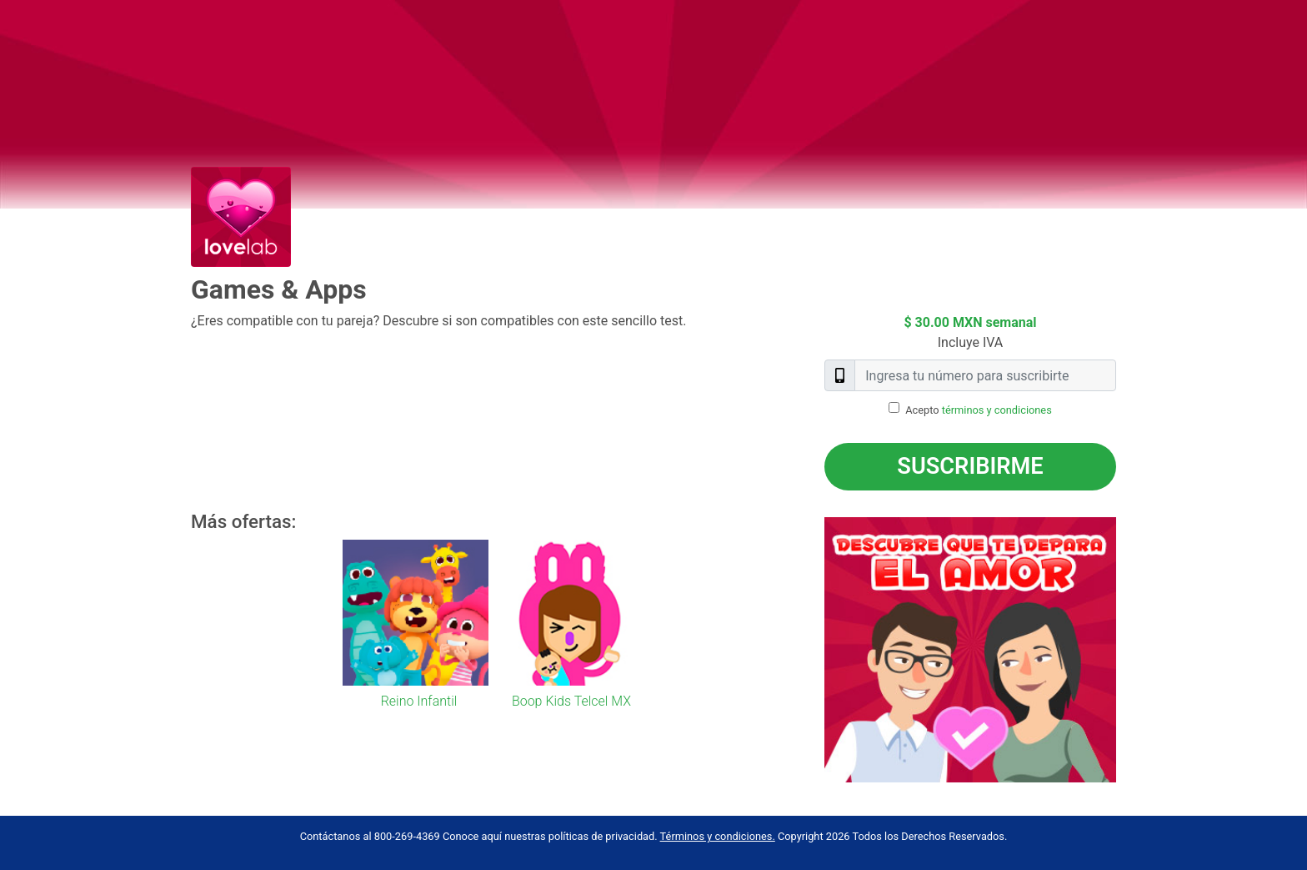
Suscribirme (970, 466)
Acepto (978, 410)
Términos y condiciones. (717, 836)
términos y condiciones (997, 410)
